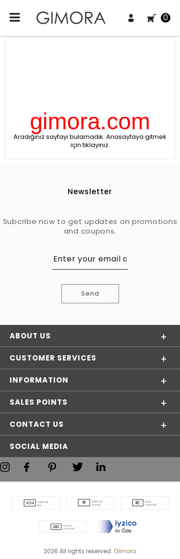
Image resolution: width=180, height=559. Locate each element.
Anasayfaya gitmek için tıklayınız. (119, 140)
